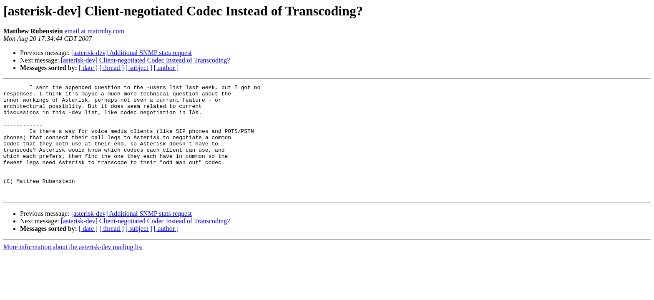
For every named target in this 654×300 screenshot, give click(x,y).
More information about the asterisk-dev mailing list (73, 269)
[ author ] (166, 67)
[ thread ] (111, 67)
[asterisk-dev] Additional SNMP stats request (131, 52)
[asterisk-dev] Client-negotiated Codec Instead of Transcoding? (145, 60)
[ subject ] (139, 67)
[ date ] (88, 67)
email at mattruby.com (94, 31)
